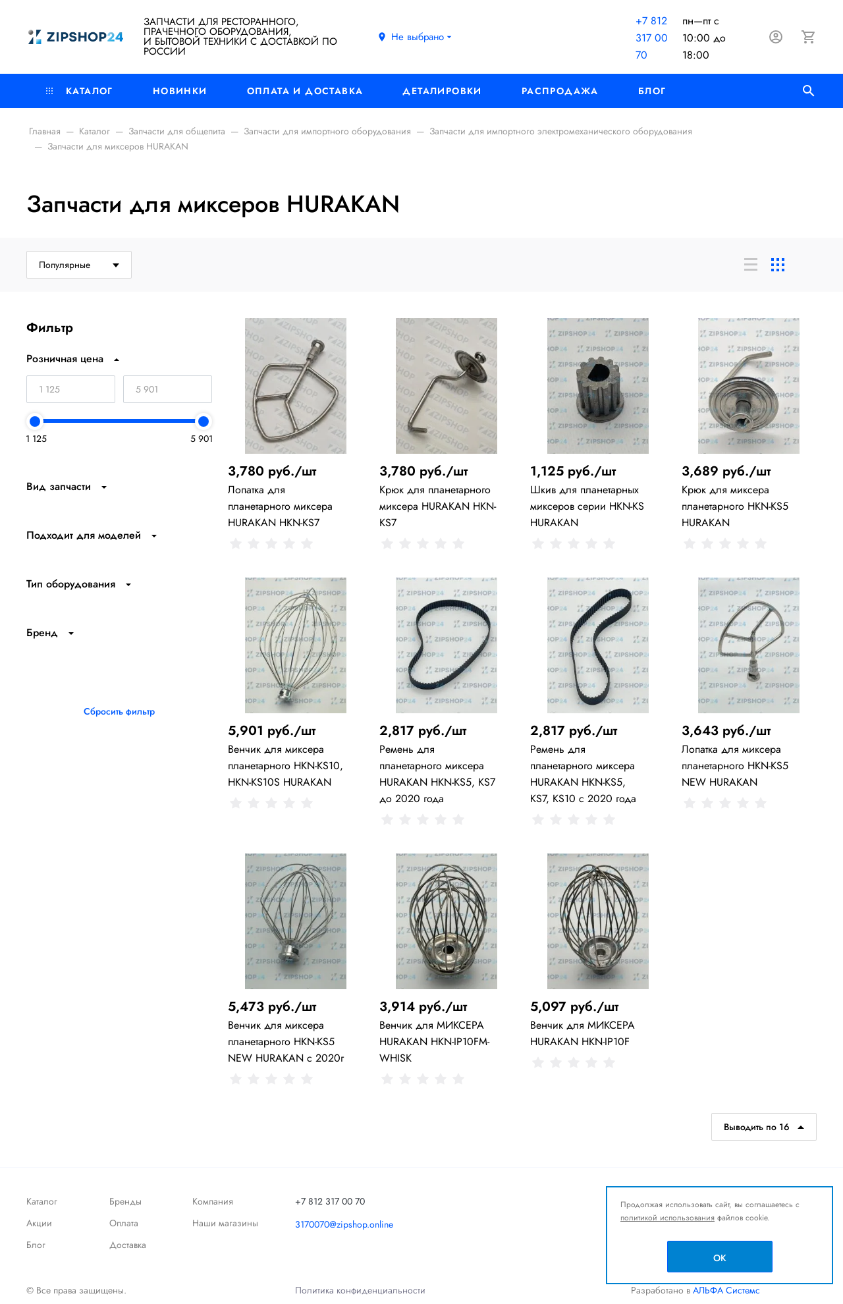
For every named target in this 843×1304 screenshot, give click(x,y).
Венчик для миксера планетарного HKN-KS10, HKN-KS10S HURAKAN (285, 766)
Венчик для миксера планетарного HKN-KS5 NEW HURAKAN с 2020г (286, 1042)
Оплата (123, 1223)
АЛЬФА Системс (725, 1290)
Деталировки (441, 90)
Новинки (180, 90)
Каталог (79, 90)
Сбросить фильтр (119, 711)
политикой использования (667, 1218)
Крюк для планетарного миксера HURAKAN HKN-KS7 (437, 506)
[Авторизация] (776, 37)
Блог (652, 90)
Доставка (127, 1244)
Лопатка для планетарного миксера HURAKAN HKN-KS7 (280, 506)
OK (719, 1257)
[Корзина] (809, 37)
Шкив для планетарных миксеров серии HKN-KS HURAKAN (587, 506)
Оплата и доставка (305, 90)
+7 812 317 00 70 (652, 38)
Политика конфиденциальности (360, 1290)
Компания (212, 1201)
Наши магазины (225, 1223)
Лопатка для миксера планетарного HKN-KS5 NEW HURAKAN (735, 766)
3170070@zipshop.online (344, 1224)
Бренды (125, 1201)
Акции (39, 1223)
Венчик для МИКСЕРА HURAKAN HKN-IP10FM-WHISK (434, 1042)
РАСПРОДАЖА (560, 90)
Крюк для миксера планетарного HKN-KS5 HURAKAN (735, 506)
